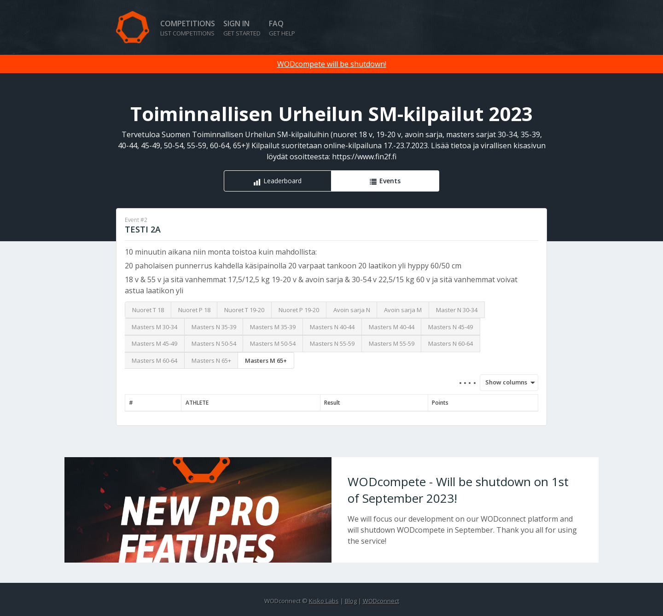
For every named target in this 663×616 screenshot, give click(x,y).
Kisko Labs (324, 601)
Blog (351, 601)
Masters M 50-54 (273, 343)
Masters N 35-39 (214, 327)
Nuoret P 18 (194, 310)
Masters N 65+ (211, 360)
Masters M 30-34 (154, 327)
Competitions (187, 27)
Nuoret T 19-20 (244, 310)
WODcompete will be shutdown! (331, 64)
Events (390, 180)
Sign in (242, 27)
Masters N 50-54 (214, 343)
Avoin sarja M (403, 310)
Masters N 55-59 (332, 343)
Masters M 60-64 (154, 360)
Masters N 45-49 (450, 327)
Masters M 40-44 (391, 327)
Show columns (503, 382)
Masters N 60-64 (450, 343)
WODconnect (381, 601)
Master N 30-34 (456, 310)
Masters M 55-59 (391, 343)
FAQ (282, 27)
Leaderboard (282, 180)
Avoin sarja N (351, 310)
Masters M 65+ (266, 360)
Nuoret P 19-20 (299, 310)
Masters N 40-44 (332, 327)
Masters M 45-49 (154, 343)
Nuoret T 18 (148, 310)
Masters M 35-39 (273, 327)
